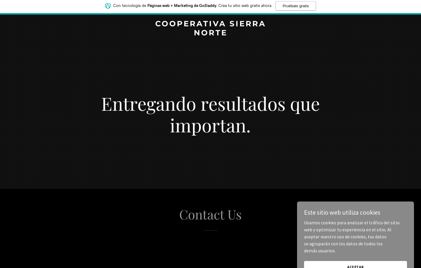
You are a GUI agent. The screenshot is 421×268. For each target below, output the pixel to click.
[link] (210, 34)
